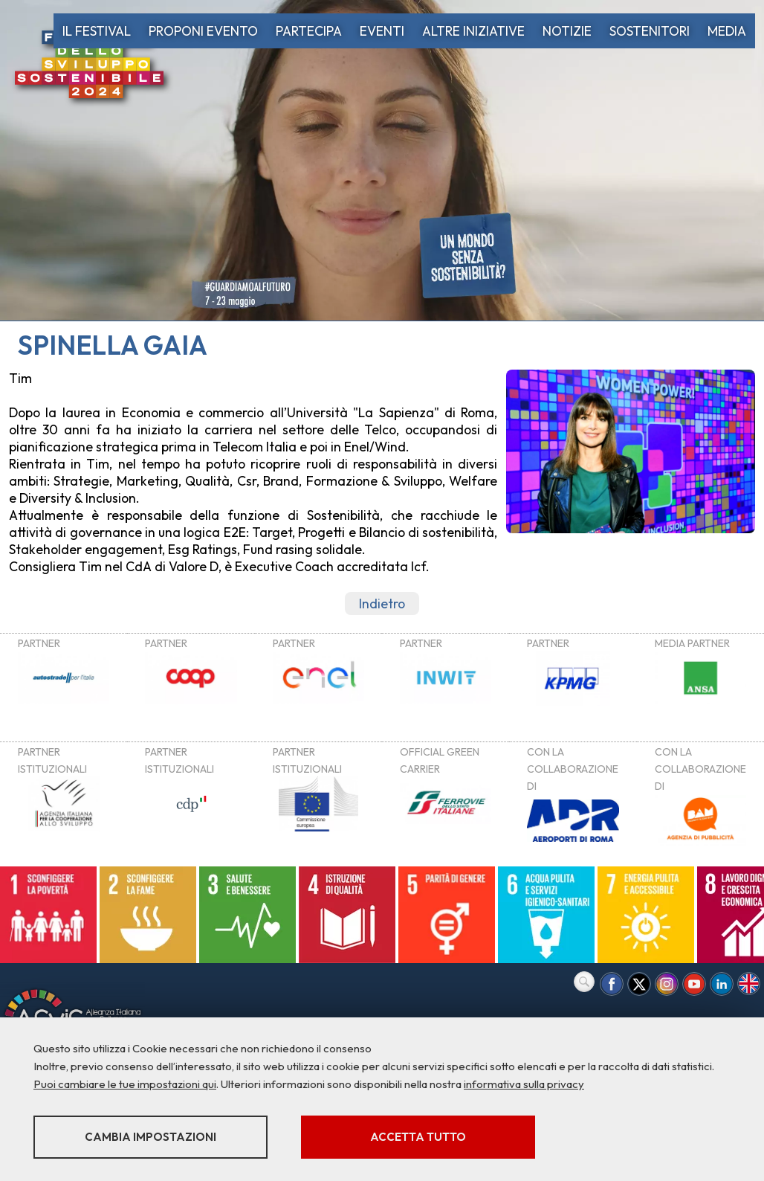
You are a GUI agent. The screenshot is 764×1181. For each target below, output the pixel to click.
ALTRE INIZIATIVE (473, 30)
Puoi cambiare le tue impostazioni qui (124, 1084)
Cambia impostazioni (150, 1137)
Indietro (382, 603)
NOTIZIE (567, 30)
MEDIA (727, 30)
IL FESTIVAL (96, 30)
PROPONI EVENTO (203, 30)
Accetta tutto (418, 1137)
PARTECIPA (309, 30)
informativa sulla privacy (524, 1084)
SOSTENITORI (649, 30)
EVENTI (382, 30)
